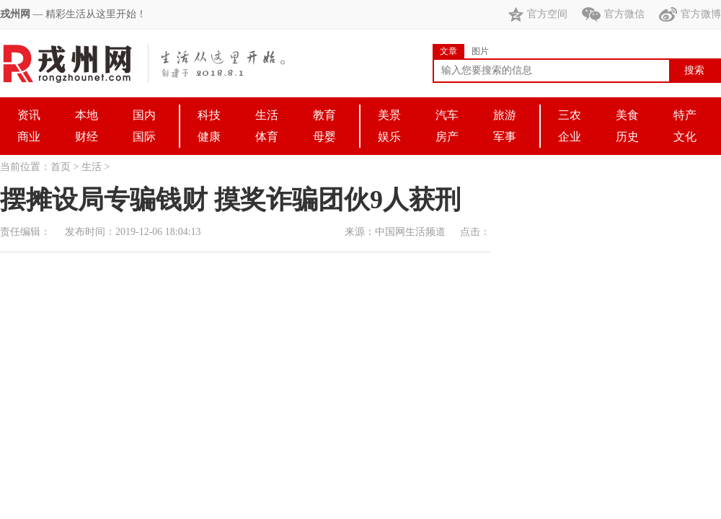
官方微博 (690, 14)
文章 (448, 51)
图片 (480, 51)
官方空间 (537, 14)
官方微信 (613, 14)
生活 (91, 166)
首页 (60, 166)
